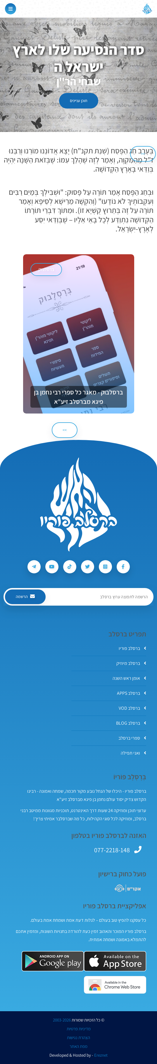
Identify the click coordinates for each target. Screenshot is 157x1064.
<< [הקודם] (143, 153)
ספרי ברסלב (132, 738)
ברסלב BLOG (131, 723)
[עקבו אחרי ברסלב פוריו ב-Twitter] (87, 566)
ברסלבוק (46, 269)
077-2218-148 (112, 850)
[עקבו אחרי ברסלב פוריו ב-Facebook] (123, 566)
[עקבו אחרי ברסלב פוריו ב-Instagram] (105, 566)
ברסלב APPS (131, 693)
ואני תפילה (133, 753)
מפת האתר (78, 1046)
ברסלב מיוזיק (131, 663)
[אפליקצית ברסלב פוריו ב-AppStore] (115, 961)
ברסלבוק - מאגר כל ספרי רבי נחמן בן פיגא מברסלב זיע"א (78, 397)
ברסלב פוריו (132, 648)
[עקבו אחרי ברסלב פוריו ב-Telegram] (34, 566)
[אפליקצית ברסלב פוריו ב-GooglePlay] (53, 961)
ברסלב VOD (132, 708)
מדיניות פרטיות (79, 1028)
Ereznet (101, 1055)
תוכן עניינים (78, 100)
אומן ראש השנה (129, 678)
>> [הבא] (65, 430)
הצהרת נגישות (78, 1037)
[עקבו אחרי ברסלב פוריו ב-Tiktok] (69, 566)
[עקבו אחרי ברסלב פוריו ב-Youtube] (51, 566)
